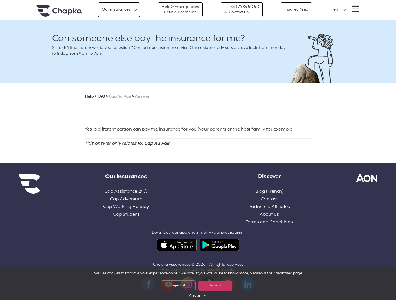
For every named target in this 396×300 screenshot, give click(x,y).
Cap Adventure (126, 199)
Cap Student (126, 215)
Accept (215, 285)
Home (59, 11)
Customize (198, 296)
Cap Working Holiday (126, 207)
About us (269, 215)
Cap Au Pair (120, 97)
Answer (142, 97)
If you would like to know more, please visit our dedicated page (248, 273)
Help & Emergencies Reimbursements (180, 9)
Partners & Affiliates (269, 207)
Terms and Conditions (269, 222)
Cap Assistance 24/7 (126, 192)
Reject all (178, 285)
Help (89, 97)
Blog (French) (269, 192)
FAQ (101, 97)
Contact (269, 199)
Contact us (236, 12)
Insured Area (296, 9)
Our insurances (116, 9)
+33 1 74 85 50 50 (241, 7)
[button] (340, 9)
